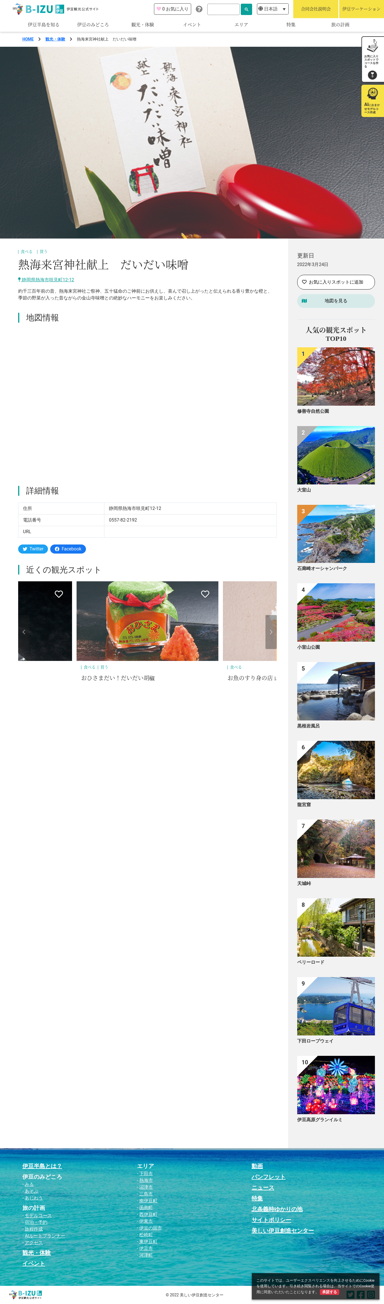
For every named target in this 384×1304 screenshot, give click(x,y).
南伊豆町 (148, 1200)
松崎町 (146, 1234)
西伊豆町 (148, 1214)
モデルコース (38, 1215)
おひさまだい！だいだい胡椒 (118, 678)
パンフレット (269, 1176)
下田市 (146, 1173)
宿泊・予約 (36, 1222)
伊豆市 (146, 1248)
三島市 (146, 1194)
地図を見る (336, 300)
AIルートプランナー (45, 1236)
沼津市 (146, 1187)
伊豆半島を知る (44, 24)
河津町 (146, 1255)
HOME (28, 39)
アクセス (34, 1242)
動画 (257, 1166)
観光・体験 (142, 24)
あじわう (34, 1198)
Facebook (68, 549)
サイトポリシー (271, 1219)
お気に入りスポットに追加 (332, 282)
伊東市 (146, 1221)
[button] (23, 632)
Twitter (33, 549)
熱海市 (146, 1180)
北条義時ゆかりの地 (277, 1209)
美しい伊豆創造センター (283, 1230)
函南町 (146, 1207)
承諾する (329, 1292)
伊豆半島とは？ (42, 1166)
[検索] (223, 9)
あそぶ (31, 1191)
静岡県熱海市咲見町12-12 (46, 279)
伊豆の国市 (150, 1228)
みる (29, 1184)
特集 (291, 24)
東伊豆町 (148, 1241)
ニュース (263, 1187)
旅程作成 (34, 1229)
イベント (192, 24)
